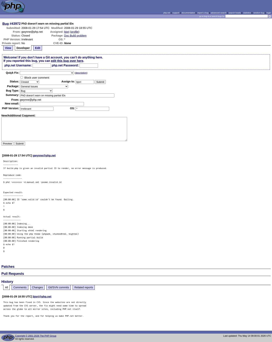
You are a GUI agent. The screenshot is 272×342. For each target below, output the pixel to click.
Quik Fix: (12, 72)
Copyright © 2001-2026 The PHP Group (35, 336)
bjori (66, 31)
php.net (166, 13)
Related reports (83, 287)
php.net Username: (18, 65)
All (6, 287)
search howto (235, 13)
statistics (247, 13)
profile (74, 31)
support (176, 13)
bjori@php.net (42, 296)
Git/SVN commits (58, 287)
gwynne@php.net (44, 155)
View (8, 47)
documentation (188, 13)
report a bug (202, 13)
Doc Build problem (75, 35)
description (81, 73)
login (269, 13)
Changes (37, 287)
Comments (20, 287)
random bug (258, 13)
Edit (37, 47)
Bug (5, 24)
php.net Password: (65, 65)
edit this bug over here (67, 60)
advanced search (218, 13)
